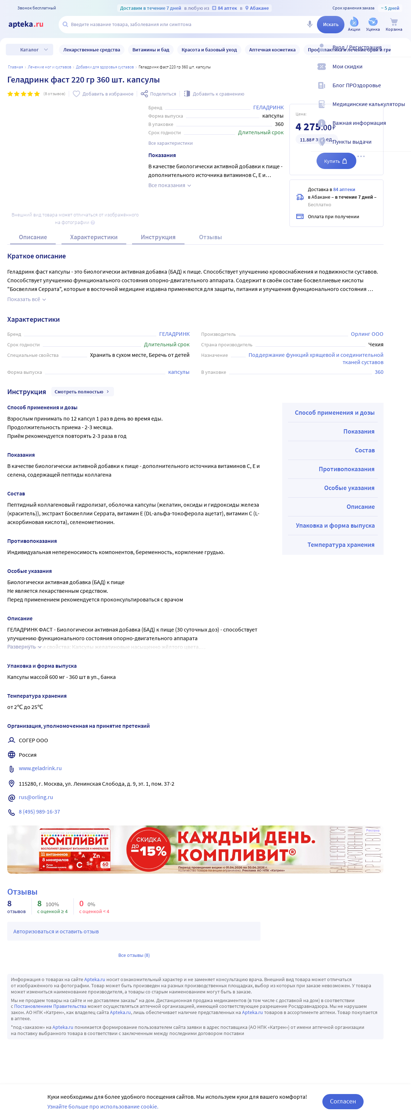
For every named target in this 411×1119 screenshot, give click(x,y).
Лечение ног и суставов (49, 66)
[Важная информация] (401, 128)
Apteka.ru (94, 979)
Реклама (373, 830)
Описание (33, 237)
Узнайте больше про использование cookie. (102, 1106)
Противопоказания (347, 469)
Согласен (343, 1101)
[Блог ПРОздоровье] (401, 91)
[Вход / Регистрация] (401, 53)
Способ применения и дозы (335, 412)
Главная (15, 66)
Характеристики (94, 237)
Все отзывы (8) (134, 955)
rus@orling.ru (36, 797)
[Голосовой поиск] (309, 24)
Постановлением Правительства (50, 1006)
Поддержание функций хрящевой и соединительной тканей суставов (317, 358)
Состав (365, 450)
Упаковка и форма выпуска (335, 525)
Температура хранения (341, 544)
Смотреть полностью (83, 391)
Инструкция (158, 237)
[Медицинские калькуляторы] (401, 110)
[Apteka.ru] (32, 24)
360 (379, 371)
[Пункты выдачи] (401, 147)
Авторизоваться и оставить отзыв (56, 931)
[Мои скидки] (401, 72)
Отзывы (210, 237)
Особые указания (349, 488)
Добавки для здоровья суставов (105, 66)
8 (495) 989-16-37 (39, 811)
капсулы (179, 371)
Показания (359, 431)
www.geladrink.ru (40, 768)
